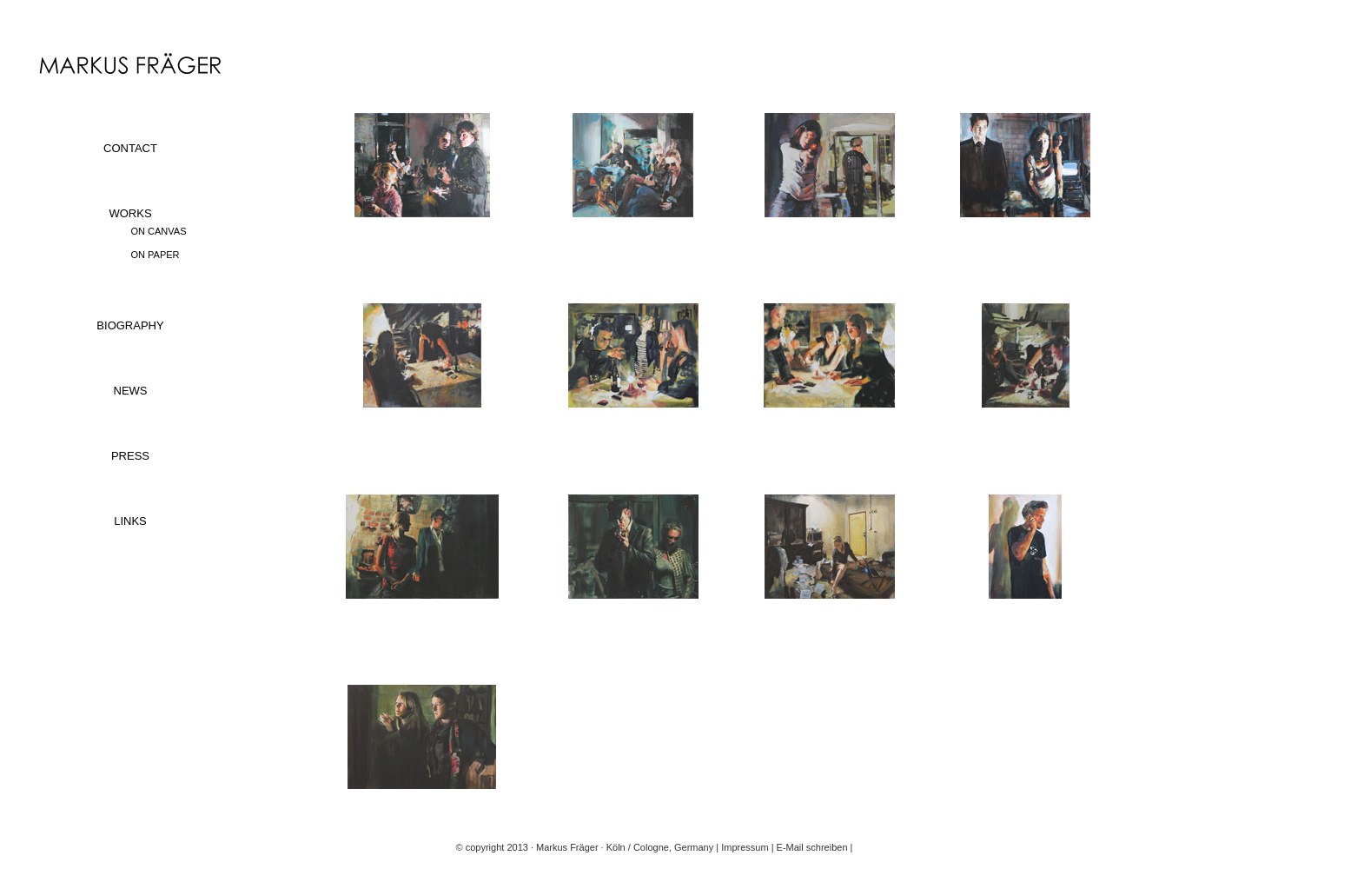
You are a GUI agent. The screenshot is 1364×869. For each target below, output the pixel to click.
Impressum (744, 847)
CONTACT (130, 148)
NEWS (131, 390)
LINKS (130, 520)
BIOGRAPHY (129, 325)
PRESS (130, 455)
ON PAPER (155, 254)
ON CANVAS (159, 231)
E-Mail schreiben (812, 847)
